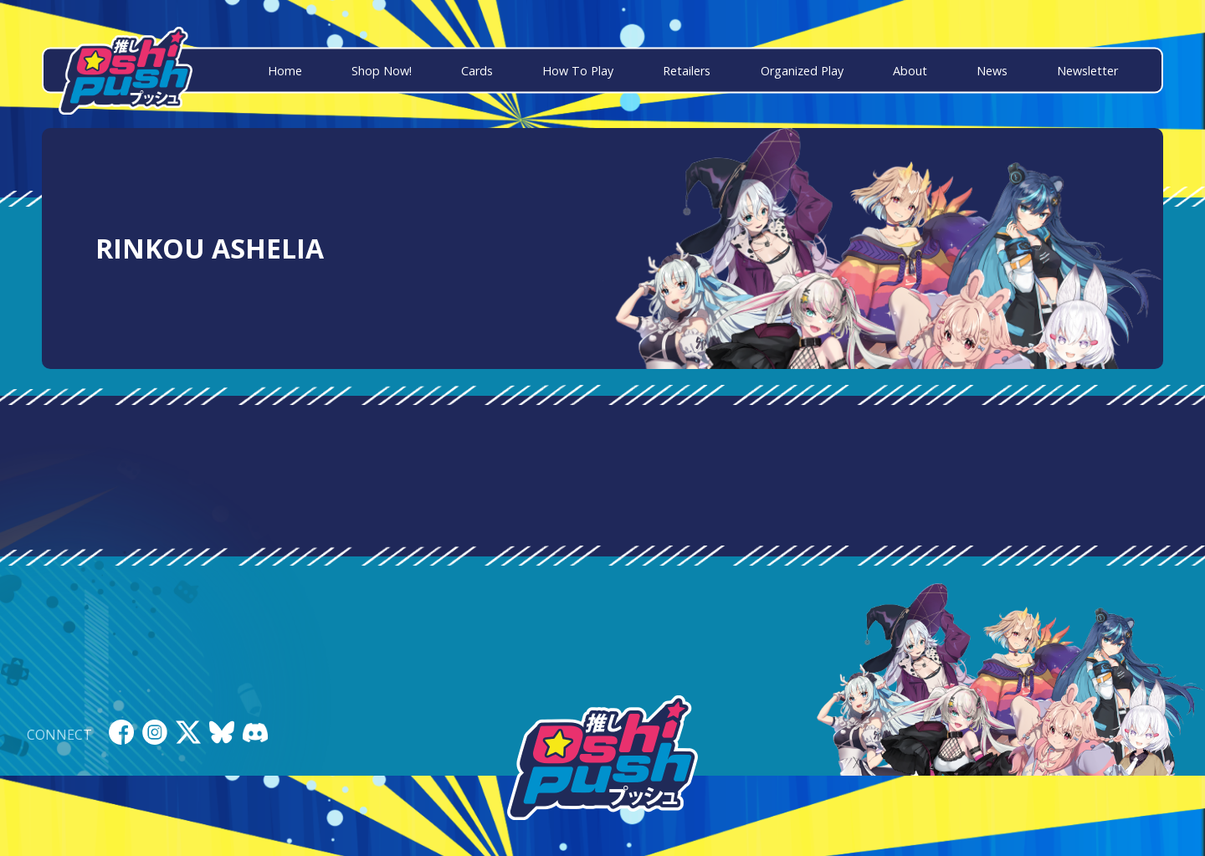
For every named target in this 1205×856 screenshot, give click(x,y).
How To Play (577, 71)
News (992, 71)
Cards (477, 71)
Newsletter (1087, 71)
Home (285, 71)
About (910, 71)
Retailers (686, 71)
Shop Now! (381, 71)
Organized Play (802, 71)
